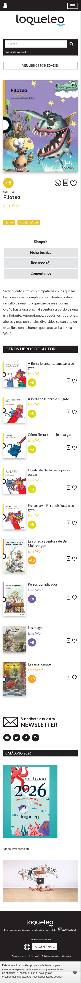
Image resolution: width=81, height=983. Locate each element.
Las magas (35, 628)
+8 (32, 599)
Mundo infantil (28, 222)
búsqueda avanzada (16, 52)
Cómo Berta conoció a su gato (50, 435)
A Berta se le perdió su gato (48, 399)
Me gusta (73, 183)
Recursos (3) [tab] (41, 263)
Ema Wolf (11, 205)
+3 (32, 382)
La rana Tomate (39, 664)
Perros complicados (43, 584)
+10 (32, 560)
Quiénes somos (19, 956)
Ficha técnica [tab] (40, 252)
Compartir (58, 183)
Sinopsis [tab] (40, 242)
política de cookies (52, 976)
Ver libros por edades (40, 65)
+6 (8, 183)
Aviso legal (34, 956)
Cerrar (75, 972)
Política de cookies (50, 956)
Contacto (66, 956)
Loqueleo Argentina (40, 21)
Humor (9, 222)
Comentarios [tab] (40, 273)
